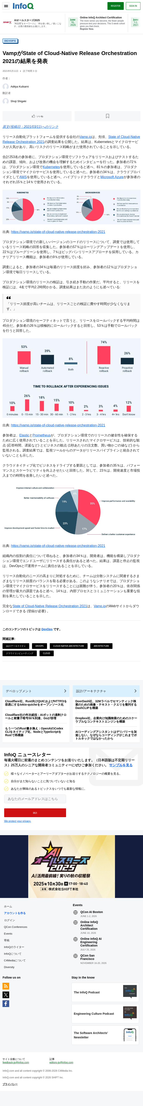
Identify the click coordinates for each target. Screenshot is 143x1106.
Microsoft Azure (116, 183)
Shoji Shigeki (19, 102)
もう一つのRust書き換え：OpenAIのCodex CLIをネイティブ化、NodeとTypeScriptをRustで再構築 (35, 739)
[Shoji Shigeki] (6, 103)
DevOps (11, 42)
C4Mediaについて (16, 971)
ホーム (9, 917)
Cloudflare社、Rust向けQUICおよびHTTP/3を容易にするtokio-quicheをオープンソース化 (37, 710)
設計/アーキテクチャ (17, 650)
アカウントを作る (16, 923)
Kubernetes (52, 173)
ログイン (10, 931)
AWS (27, 183)
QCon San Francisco (87, 968)
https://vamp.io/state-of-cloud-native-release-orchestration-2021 (59, 238)
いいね (40, 117)
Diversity (10, 977)
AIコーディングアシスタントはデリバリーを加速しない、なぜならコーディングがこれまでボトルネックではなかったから (107, 743)
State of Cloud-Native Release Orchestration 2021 (50, 610)
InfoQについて (13, 964)
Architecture (102, 650)
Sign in (132, 5)
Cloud (47, 657)
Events (9, 944)
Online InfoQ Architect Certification (89, 936)
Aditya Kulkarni (20, 88)
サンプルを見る (121, 774)
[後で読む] (107, 118)
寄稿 (7, 951)
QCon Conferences (16, 937)
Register (115, 5)
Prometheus (42, 440)
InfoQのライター (15, 957)
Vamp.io (86, 138)
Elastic (25, 440)
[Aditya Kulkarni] (6, 88)
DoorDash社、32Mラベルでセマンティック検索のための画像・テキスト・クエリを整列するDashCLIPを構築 (107, 712)
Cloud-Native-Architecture (69, 650)
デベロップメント (20, 698)
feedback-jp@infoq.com (16, 1076)
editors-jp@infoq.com (62, 1076)
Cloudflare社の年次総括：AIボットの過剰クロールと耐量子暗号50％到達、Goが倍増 (36, 724)
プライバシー (10, 1097)
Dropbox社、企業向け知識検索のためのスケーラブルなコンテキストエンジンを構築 (107, 727)
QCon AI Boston (91, 922)
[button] (35, 822)
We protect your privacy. (17, 830)
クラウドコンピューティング (20, 657)
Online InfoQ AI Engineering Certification (91, 953)
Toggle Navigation (6, 6)
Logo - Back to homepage (24, 5)
